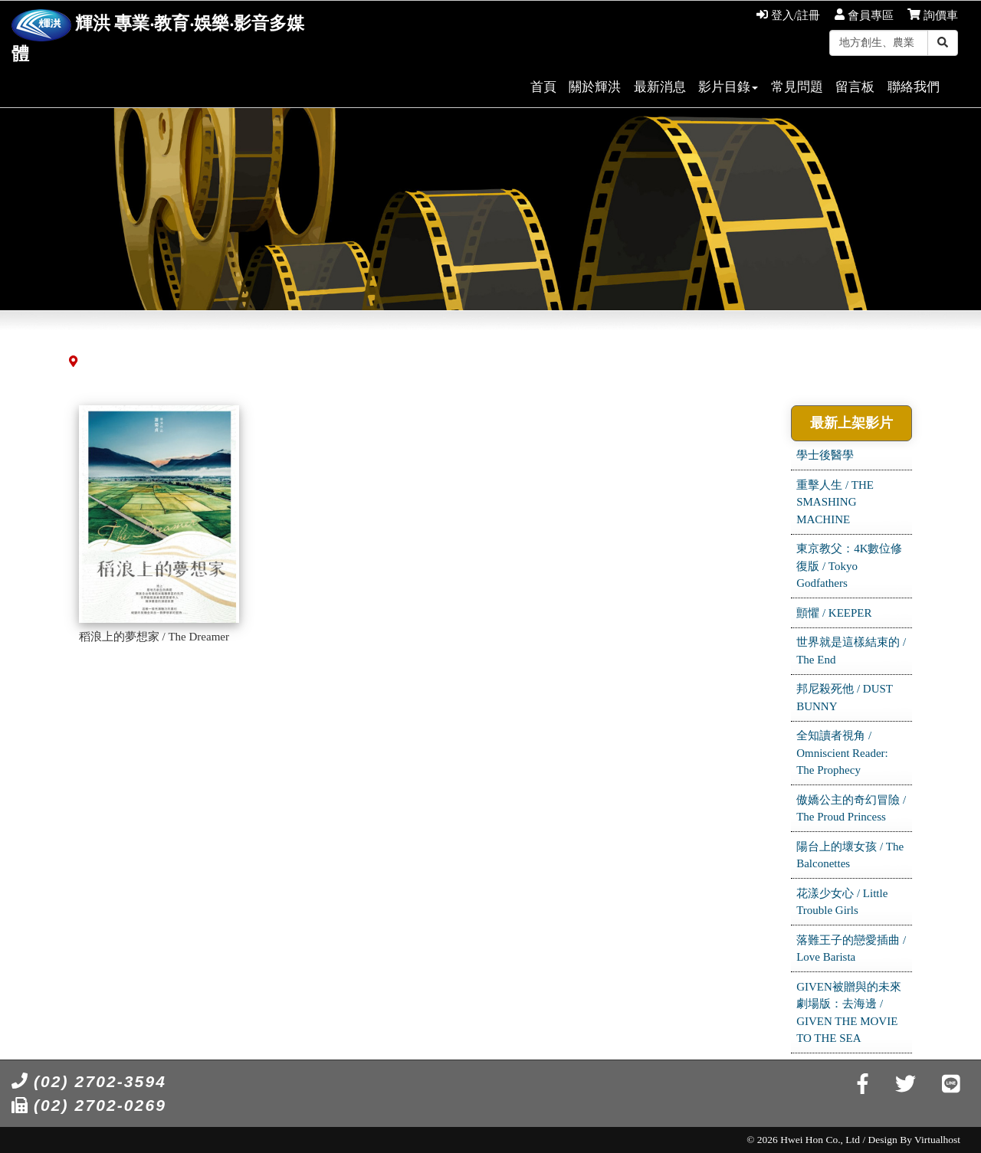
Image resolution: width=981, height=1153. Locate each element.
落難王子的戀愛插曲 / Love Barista (851, 949)
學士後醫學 (825, 455)
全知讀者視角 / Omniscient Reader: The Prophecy (842, 752)
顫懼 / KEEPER (833, 613)
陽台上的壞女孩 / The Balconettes (850, 855)
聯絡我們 (913, 87)
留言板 (854, 87)
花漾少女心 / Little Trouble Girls (841, 902)
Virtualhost (937, 1139)
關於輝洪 (595, 87)
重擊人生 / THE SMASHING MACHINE (835, 502)
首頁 (543, 87)
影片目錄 (728, 87)
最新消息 (660, 87)
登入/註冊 (788, 15)
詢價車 (932, 15)
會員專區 (864, 15)
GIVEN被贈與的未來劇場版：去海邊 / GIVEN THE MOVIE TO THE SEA (848, 1013)
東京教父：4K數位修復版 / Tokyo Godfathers (849, 565)
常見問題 (797, 87)
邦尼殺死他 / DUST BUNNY (844, 697)
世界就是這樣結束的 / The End (851, 651)
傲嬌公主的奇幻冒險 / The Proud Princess (851, 809)
